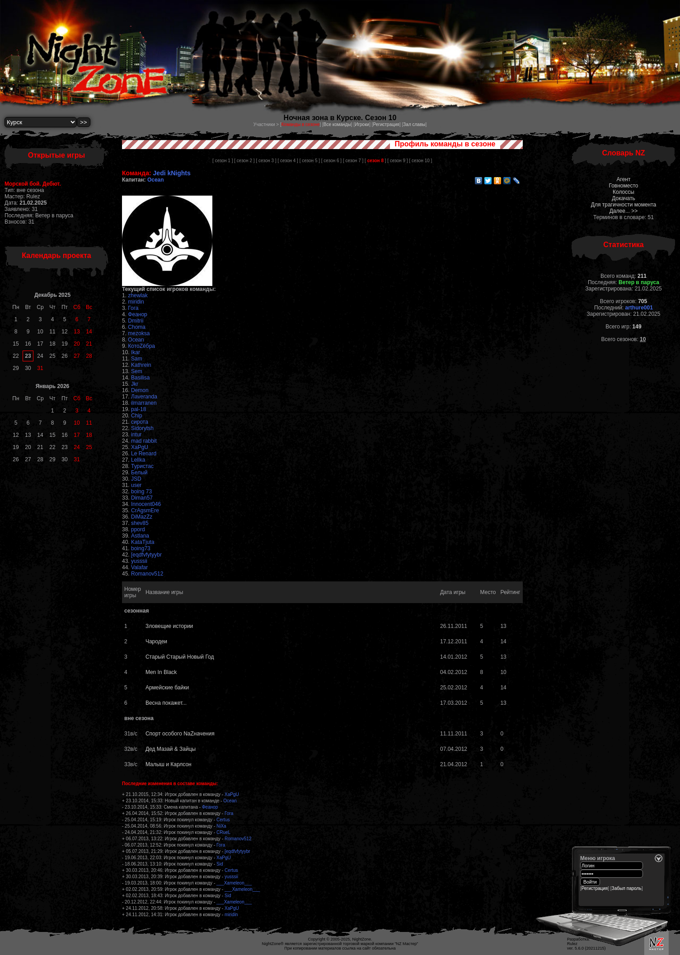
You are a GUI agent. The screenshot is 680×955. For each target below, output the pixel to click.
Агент (624, 179)
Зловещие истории (169, 626)
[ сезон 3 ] (266, 160)
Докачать (623, 198)
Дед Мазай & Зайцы (170, 749)
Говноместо (623, 186)
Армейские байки (167, 687)
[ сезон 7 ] (353, 160)
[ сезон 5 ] (310, 160)
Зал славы (414, 124)
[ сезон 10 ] (420, 160)
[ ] (375, 160)
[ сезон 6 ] (331, 160)
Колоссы (623, 192)
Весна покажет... (166, 703)
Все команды (337, 124)
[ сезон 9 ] (397, 160)
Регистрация (386, 124)
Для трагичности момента (623, 204)
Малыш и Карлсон (168, 764)
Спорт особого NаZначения (180, 733)
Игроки (362, 124)
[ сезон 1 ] (222, 160)
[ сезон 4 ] (288, 160)
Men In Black (161, 672)
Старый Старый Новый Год (179, 657)
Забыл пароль (627, 888)
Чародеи (156, 641)
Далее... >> (624, 211)
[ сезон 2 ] (244, 160)
